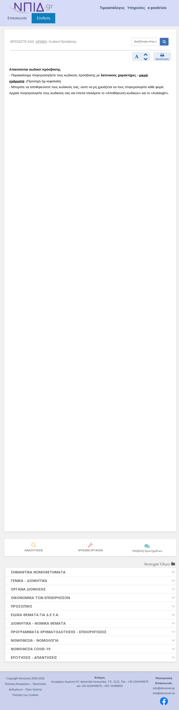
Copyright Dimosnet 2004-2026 (25, 678)
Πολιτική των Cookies (25, 694)
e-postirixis (157, 8)
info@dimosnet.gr (163, 688)
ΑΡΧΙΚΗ (41, 41)
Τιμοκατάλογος (112, 8)
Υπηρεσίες (136, 8)
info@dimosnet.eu (164, 693)
